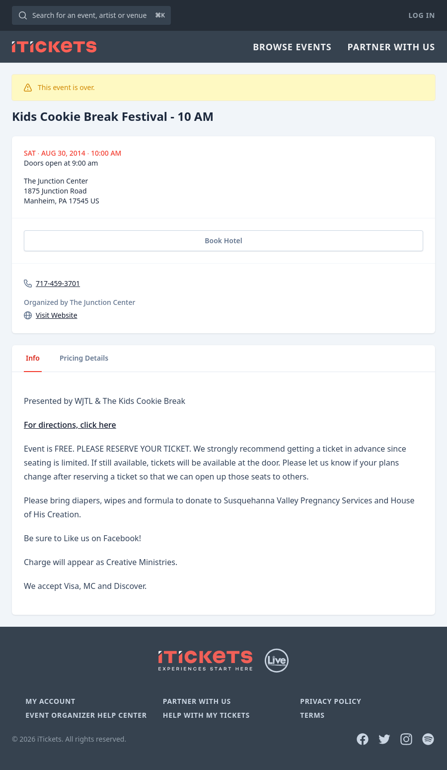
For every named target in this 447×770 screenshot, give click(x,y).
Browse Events (292, 47)
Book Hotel (223, 240)
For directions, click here (70, 424)
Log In (422, 15)
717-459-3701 (58, 283)
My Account (50, 701)
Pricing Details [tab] (84, 358)
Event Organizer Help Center (86, 715)
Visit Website (56, 315)
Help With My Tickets (206, 715)
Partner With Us (391, 47)
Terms (312, 715)
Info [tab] (33, 358)
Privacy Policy (330, 701)
